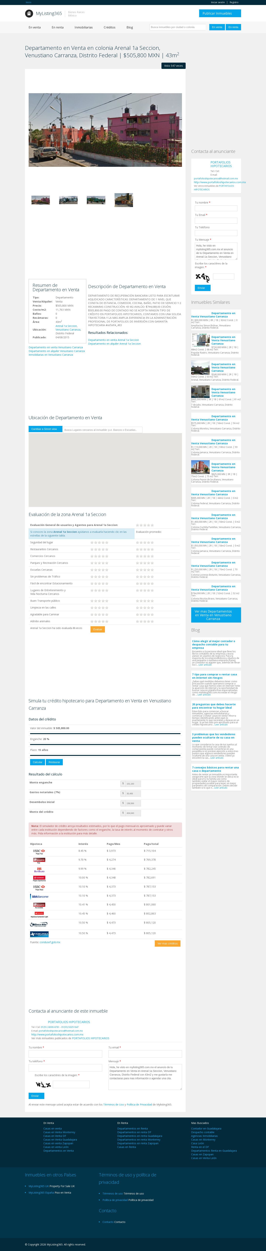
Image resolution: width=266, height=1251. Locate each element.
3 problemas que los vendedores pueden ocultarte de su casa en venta (213, 737)
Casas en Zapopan (202, 1154)
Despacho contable (202, 1132)
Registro (234, 2)
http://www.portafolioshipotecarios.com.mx (57, 1034)
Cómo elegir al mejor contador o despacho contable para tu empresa (213, 644)
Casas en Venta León (203, 1158)
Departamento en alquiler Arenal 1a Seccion (114, 343)
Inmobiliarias (84, 27)
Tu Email (201, 215)
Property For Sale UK (62, 1186)
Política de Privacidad (140, 1104)
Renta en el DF (200, 1147)
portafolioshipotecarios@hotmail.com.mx (61, 1030)
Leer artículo (205, 664)
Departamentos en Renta (132, 1128)
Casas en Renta (126, 1147)
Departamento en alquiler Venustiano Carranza (57, 351)
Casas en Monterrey (203, 1139)
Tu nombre (36, 1047)
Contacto (119, 1222)
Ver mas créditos (168, 943)
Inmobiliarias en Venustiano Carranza (51, 354)
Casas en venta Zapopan (58, 1143)
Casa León (197, 1143)
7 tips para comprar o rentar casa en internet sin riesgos (214, 676)
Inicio (28, 2)
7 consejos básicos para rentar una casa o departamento (215, 769)
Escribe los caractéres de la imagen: (57, 1075)
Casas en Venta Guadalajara (60, 1139)
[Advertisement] (105, 249)
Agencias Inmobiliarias (204, 1136)
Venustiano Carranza (68, 329)
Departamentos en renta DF (134, 1132)
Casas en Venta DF (54, 1136)
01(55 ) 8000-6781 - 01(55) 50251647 (60, 1027)
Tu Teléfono (202, 227)
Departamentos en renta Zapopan (137, 1143)
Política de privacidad (141, 1200)
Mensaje (114, 1061)
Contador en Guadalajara (206, 1128)
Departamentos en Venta (58, 1150)
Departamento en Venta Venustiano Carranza (213, 314)
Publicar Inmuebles (217, 13)
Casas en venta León (56, 1147)
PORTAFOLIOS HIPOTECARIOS (69, 1022)
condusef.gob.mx (50, 942)
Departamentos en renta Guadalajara (139, 1136)
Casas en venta (52, 1128)
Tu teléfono (37, 1061)
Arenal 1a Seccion (66, 326)
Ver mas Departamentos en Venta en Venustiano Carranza (213, 615)
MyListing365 (49, 13)
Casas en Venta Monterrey (59, 1132)
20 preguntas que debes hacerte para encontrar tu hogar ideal (214, 706)
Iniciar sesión (218, 2)
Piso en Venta (63, 1192)
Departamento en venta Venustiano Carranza (56, 347)
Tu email (114, 1047)
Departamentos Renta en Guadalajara (214, 1150)
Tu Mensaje (203, 239)
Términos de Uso (113, 1104)
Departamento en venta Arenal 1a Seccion (113, 340)
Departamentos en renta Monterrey (138, 1139)
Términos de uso (134, 1193)
